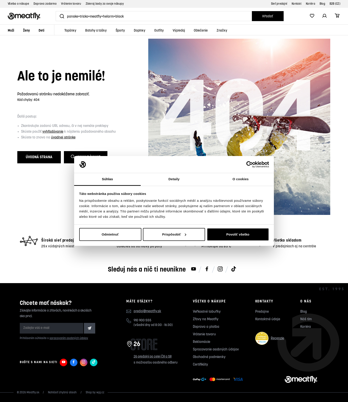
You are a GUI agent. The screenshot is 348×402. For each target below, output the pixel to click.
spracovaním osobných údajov (68, 338)
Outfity (159, 30)
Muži (11, 30)
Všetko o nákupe (18, 3)
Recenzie (269, 338)
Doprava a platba (206, 327)
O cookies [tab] (241, 179)
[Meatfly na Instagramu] (220, 269)
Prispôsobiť (174, 234)
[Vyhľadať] (154, 16)
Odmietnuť (110, 234)
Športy (120, 30)
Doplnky (139, 30)
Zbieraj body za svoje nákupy (105, 3)
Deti (41, 30)
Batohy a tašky (96, 30)
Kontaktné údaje (267, 319)
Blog (322, 3)
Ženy (26, 30)
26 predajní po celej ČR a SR (153, 356)
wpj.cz (100, 392)
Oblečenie (201, 30)
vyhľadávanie (52, 132)
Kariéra (310, 3)
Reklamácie (201, 342)
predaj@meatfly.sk (147, 311)
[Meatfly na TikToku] (233, 269)
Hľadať (267, 16)
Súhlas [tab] (107, 179)
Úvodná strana (39, 157)
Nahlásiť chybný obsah (62, 392)
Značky (222, 30)
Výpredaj (179, 30)
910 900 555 (142, 320)
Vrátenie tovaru (71, 3)
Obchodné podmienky (209, 357)
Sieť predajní (279, 3)
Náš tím (306, 319)
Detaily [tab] (174, 179)
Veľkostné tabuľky (207, 312)
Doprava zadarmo (45, 3)
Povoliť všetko (237, 234)
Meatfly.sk (33, 392)
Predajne (262, 312)
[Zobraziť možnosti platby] (219, 379)
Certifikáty (200, 364)
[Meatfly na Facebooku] (207, 269)
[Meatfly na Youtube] (193, 269)
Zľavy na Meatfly (205, 319)
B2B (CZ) (335, 3)
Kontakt (296, 3)
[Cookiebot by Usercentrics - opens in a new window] (249, 164)
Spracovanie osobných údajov (216, 349)
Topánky (70, 30)
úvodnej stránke (63, 137)
